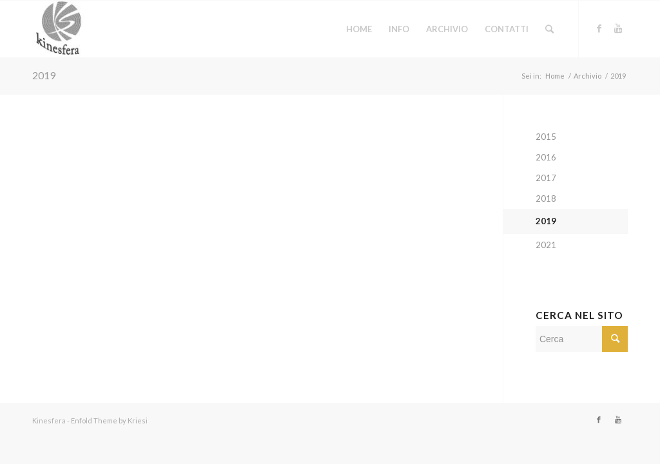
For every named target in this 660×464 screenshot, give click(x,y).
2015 (546, 136)
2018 (546, 198)
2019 (43, 75)
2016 (546, 157)
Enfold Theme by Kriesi (109, 420)
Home (555, 76)
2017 (546, 178)
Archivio (587, 76)
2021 (546, 245)
